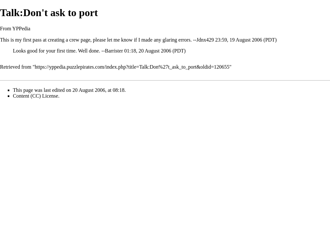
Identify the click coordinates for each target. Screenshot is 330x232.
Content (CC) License (35, 96)
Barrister (114, 50)
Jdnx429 (205, 40)
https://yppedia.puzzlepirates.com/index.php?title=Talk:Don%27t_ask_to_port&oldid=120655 (132, 67)
